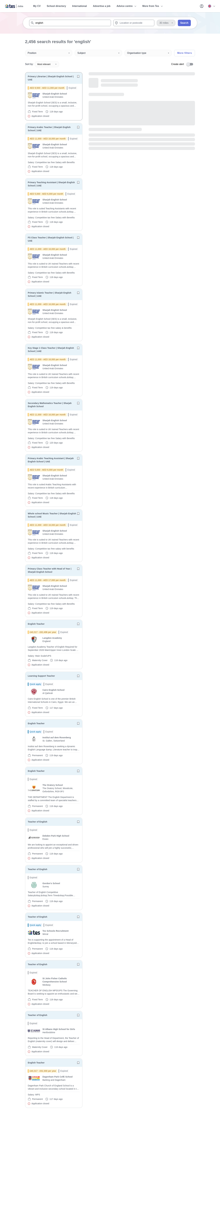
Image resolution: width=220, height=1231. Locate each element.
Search (184, 23)
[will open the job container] (54, 102)
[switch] (190, 64)
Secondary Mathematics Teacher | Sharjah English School (50, 405)
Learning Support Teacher (41, 676)
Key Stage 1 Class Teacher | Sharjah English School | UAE (51, 349)
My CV (37, 6)
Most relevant (47, 64)
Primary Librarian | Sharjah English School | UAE (50, 78)
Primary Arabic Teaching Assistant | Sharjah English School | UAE (51, 460)
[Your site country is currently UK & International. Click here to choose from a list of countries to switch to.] (211, 6)
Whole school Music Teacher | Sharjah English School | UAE (52, 515)
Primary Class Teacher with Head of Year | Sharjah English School (49, 570)
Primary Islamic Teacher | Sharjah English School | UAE (49, 294)
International (79, 6)
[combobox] (70, 23)
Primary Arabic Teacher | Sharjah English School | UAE (49, 129)
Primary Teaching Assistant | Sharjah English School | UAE (51, 184)
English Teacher (36, 624)
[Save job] (78, 76)
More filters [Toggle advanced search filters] (184, 53)
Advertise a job (101, 6)
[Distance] (166, 23)
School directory (56, 6)
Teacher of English (37, 822)
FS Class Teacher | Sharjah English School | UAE (50, 239)
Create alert (177, 64)
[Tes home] (14, 6)
